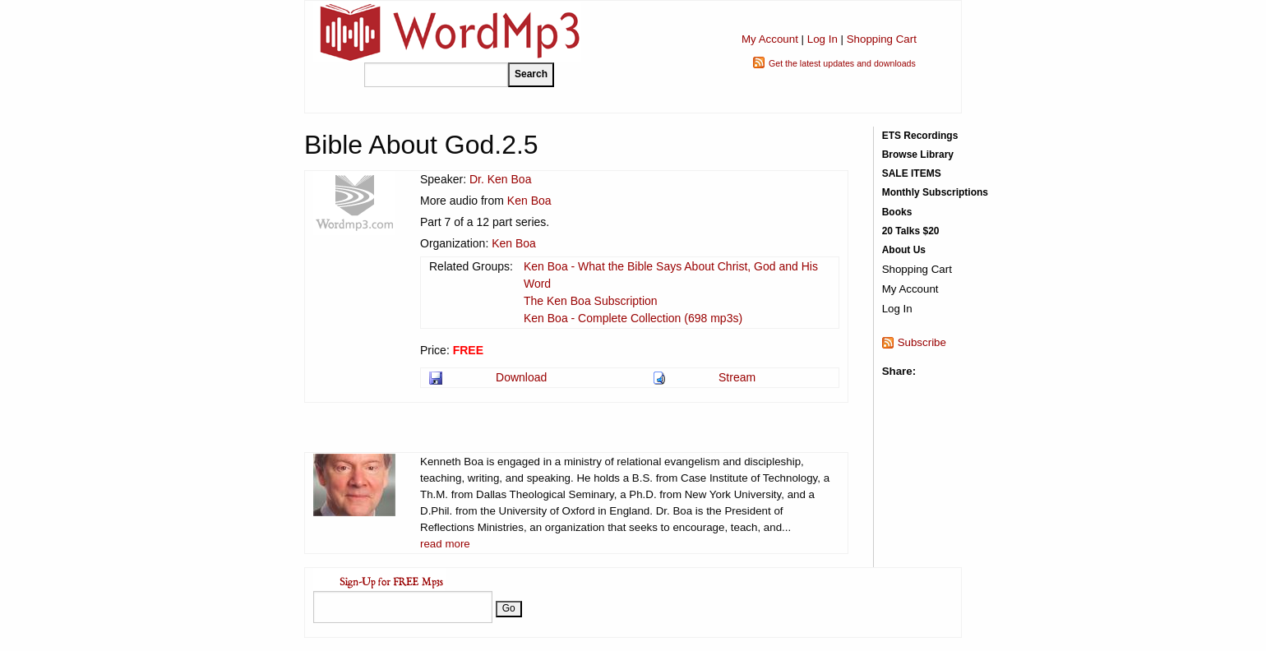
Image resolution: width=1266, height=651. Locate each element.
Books (897, 212)
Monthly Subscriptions (935, 192)
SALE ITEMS (911, 173)
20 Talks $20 (911, 231)
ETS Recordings (920, 135)
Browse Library (918, 154)
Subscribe (922, 342)
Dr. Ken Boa (500, 179)
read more (445, 544)
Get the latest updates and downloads (842, 63)
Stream (736, 377)
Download (521, 377)
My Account (770, 39)
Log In (822, 39)
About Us (904, 250)
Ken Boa (529, 200)
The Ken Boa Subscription (591, 300)
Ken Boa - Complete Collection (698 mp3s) (633, 318)
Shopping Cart (882, 39)
